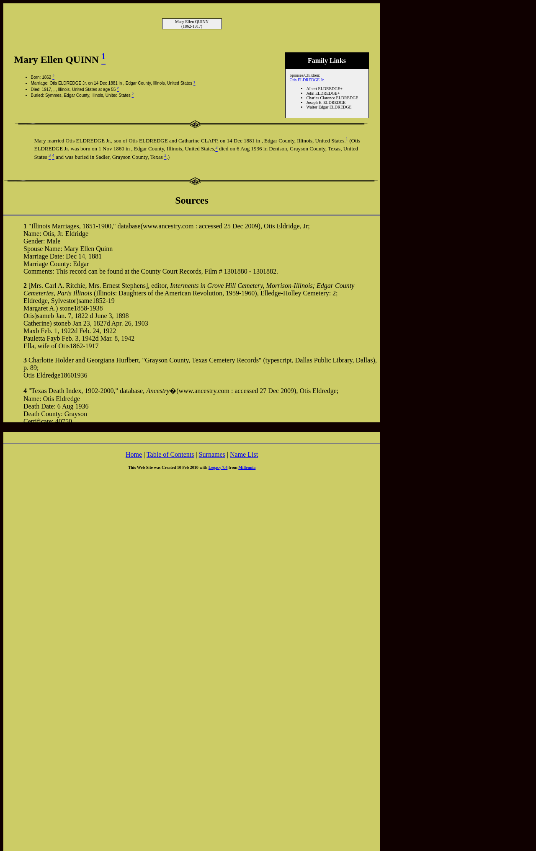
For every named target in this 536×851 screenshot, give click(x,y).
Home (134, 454)
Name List (244, 454)
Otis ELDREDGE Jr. (307, 80)
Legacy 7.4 (218, 467)
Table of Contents (170, 454)
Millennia (246, 467)
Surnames (212, 454)
